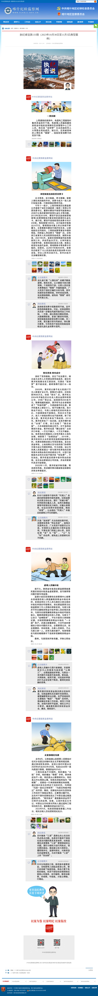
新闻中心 (17, 22)
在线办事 (94, 987)
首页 (12, 28)
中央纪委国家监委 (5, 1)
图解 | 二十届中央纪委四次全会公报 (21, 970)
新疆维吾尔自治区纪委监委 (17, 1)
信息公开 (38, 22)
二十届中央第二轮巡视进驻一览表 (20, 973)
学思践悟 (91, 22)
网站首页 (6, 22)
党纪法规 (48, 22)
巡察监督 (70, 22)
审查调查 (59, 22)
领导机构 (73, 987)
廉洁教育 (80, 22)
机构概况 (80, 987)
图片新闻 (22, 28)
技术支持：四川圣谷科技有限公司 (16, 993)
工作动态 (27, 22)
